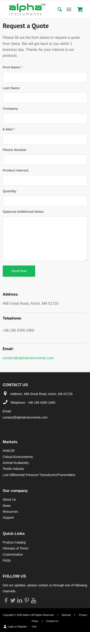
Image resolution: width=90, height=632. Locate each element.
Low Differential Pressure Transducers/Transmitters (39, 475)
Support (8, 517)
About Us (9, 499)
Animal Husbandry (16, 463)
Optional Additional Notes (23, 211)
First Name (12, 67)
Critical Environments (18, 457)
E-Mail (9, 129)
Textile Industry (13, 469)
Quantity (9, 191)
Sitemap (66, 615)
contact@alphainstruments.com (28, 358)
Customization (13, 554)
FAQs (7, 560)
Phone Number (15, 150)
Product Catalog (14, 542)
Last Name (11, 88)
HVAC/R (9, 451)
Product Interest (16, 170)
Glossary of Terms (16, 548)
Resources (10, 511)
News (7, 505)
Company (10, 108)
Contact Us (52, 621)
